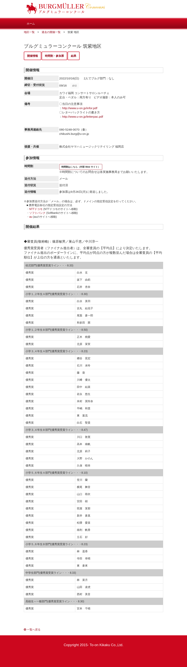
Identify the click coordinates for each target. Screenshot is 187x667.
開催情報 (32, 55)
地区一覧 (29, 32)
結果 (73, 55)
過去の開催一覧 (51, 32)
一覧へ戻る (32, 629)
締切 (74, 85)
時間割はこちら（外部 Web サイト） (80, 167)
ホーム (31, 23)
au (30, 216)
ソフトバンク (37, 212)
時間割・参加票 (54, 55)
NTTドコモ (36, 209)
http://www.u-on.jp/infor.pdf (79, 108)
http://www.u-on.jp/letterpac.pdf (82, 116)
